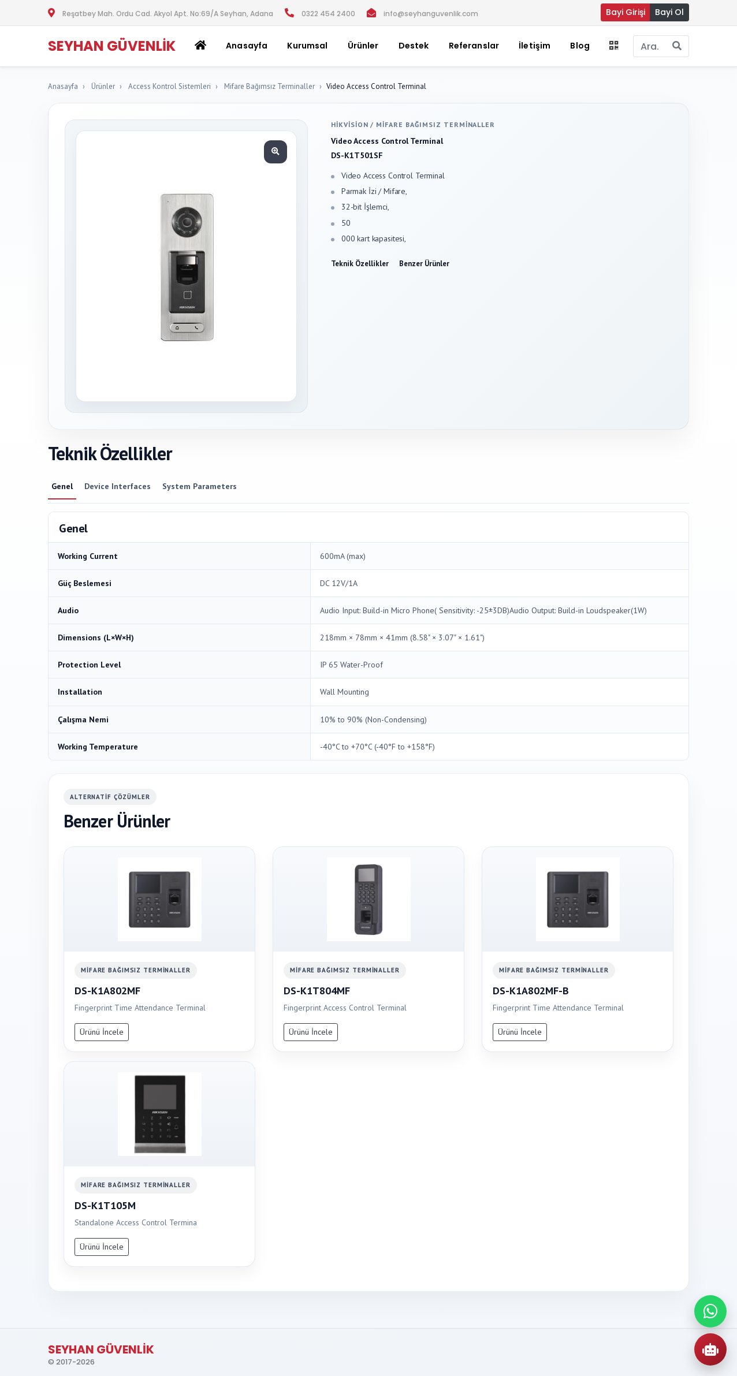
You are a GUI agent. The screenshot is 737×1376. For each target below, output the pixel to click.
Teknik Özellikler (360, 264)
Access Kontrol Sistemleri (169, 86)
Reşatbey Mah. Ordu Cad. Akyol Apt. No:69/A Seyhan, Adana (167, 13)
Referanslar (474, 45)
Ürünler (103, 86)
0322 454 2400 (328, 13)
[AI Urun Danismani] (710, 1349)
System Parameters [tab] (199, 486)
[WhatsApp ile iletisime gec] (710, 1311)
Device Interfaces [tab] (117, 486)
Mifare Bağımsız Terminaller (269, 86)
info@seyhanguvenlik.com (431, 13)
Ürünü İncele (102, 1032)
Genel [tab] (62, 486)
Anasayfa (246, 45)
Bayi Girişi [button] (625, 12)
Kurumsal (307, 45)
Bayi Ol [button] (669, 12)
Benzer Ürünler (424, 264)
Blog (580, 45)
